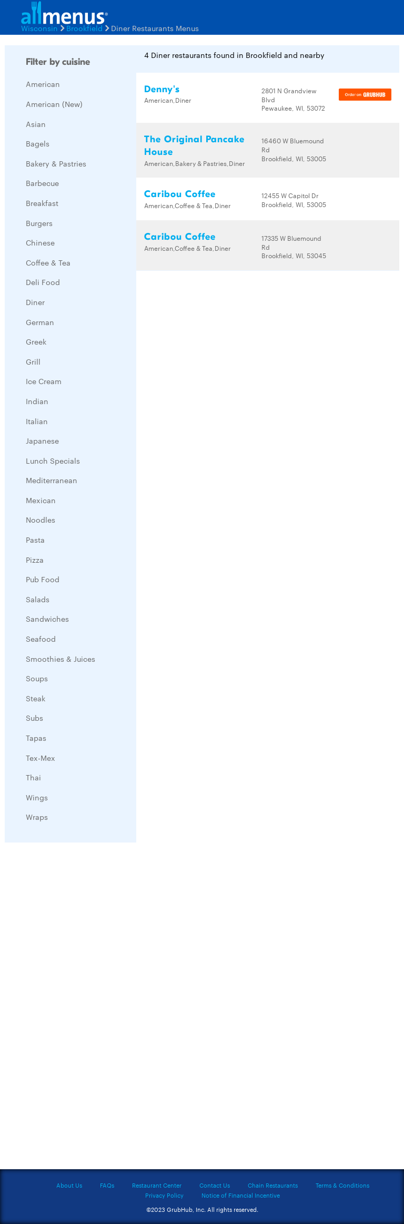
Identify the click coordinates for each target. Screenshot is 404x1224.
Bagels (37, 143)
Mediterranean (51, 480)
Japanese (42, 440)
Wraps (37, 816)
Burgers (39, 223)
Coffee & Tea (48, 262)
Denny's (162, 89)
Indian (37, 401)
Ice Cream (44, 381)
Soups (37, 678)
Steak (35, 698)
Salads (37, 599)
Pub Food (42, 579)
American (43, 84)
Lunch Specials (53, 460)
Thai (33, 777)
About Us (69, 1185)
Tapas (36, 737)
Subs (34, 717)
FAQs (107, 1185)
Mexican (41, 500)
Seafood (41, 638)
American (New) (54, 104)
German (40, 322)
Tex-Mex (40, 757)
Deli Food (43, 282)
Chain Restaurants (273, 1185)
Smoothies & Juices (60, 658)
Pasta (35, 539)
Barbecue (42, 183)
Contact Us (214, 1185)
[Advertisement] (84, 1008)
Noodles (40, 519)
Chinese (40, 242)
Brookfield (84, 28)
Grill (33, 361)
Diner (35, 302)
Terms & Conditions (342, 1185)
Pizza (35, 559)
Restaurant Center (156, 1185)
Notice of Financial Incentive (240, 1195)
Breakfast (42, 203)
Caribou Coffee (180, 194)
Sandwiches (47, 618)
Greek (36, 341)
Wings (37, 797)
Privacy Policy (164, 1195)
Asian (36, 124)
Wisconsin (39, 28)
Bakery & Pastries (56, 163)
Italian (37, 421)
